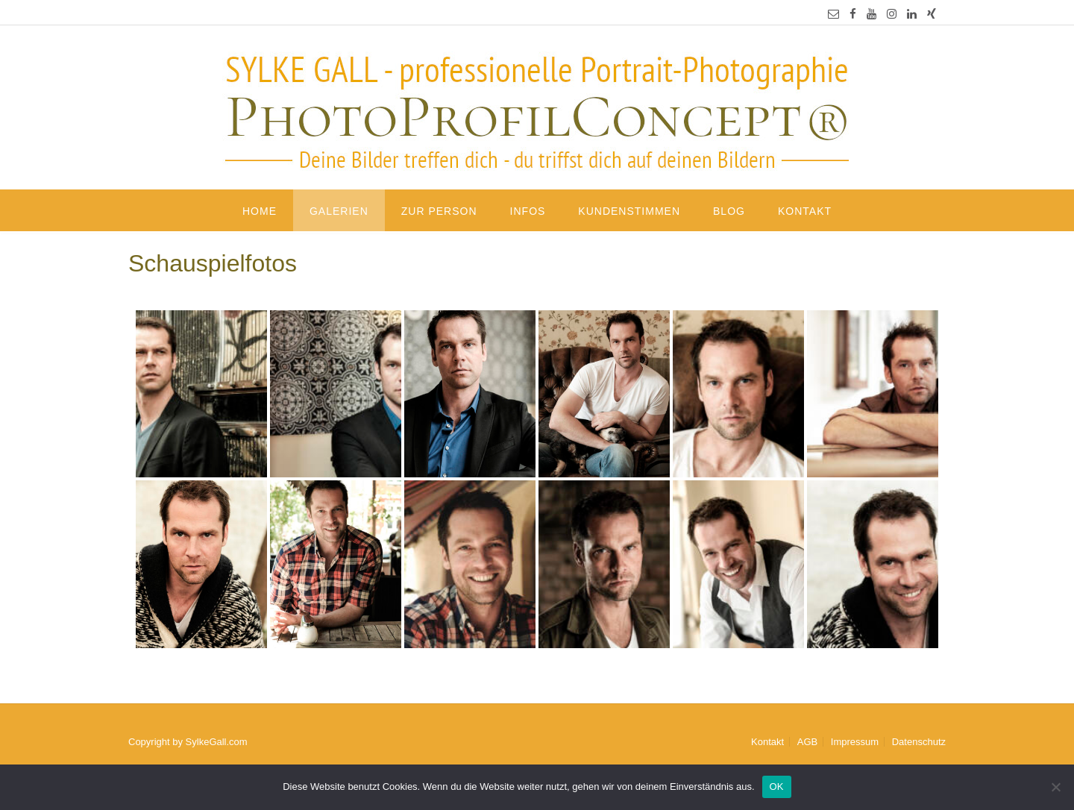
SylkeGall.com (217, 741)
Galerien (339, 211)
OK (777, 786)
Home (259, 211)
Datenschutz (919, 742)
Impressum (855, 742)
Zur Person (439, 211)
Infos (528, 211)
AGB (807, 742)
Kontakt (805, 211)
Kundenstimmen (629, 211)
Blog (729, 211)
